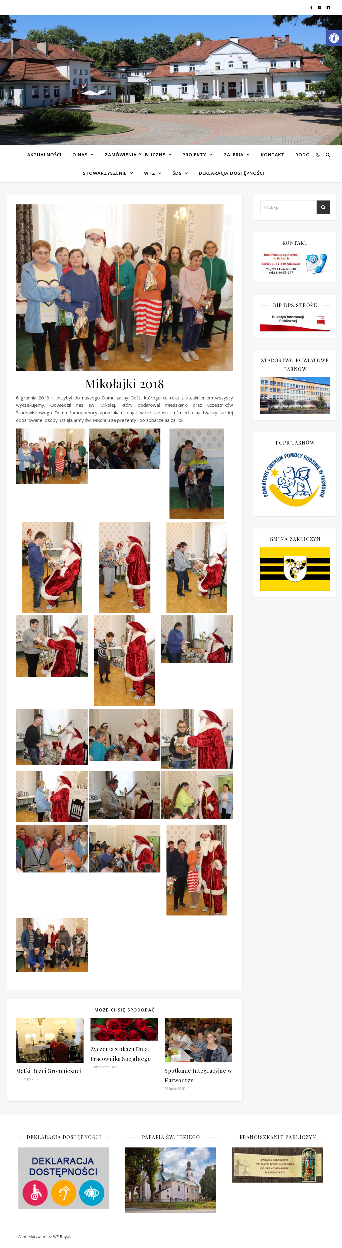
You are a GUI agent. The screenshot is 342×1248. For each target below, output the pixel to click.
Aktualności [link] (44, 154)
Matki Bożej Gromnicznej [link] (48, 1070)
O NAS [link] (79, 154)
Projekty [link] (194, 154)
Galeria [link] (233, 154)
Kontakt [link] (272, 154)
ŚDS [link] (177, 173)
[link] (334, 38)
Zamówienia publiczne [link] (135, 154)
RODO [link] (302, 154)
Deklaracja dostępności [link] (231, 173)
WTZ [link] (149, 173)
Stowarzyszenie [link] (105, 173)
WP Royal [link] (61, 1236)
